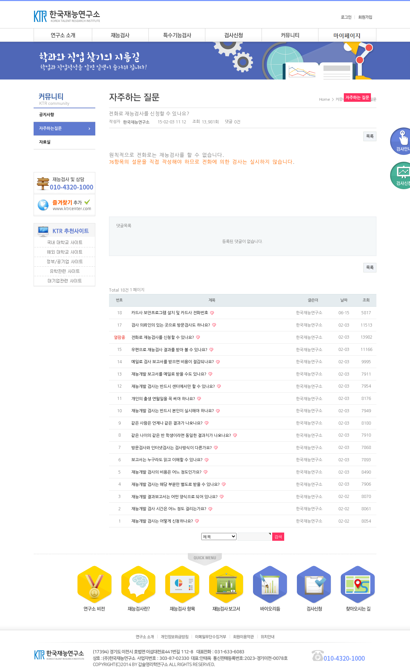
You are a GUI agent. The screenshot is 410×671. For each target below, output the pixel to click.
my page (347, 34)
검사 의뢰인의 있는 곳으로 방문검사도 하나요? (171, 325)
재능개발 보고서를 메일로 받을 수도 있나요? (169, 374)
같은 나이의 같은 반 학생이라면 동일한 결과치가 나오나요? (181, 436)
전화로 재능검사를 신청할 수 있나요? (163, 338)
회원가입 (365, 17)
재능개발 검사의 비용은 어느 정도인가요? (167, 472)
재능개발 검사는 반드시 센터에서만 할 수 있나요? (173, 387)
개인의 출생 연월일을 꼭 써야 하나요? (163, 398)
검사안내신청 (233, 34)
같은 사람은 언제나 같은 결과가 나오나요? (167, 423)
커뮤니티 (290, 34)
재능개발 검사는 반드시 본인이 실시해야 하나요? (173, 411)
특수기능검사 (176, 34)
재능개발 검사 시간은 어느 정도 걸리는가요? (169, 509)
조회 (366, 300)
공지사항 (46, 115)
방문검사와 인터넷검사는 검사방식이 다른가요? (172, 448)
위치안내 (267, 637)
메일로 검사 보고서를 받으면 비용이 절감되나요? (173, 362)
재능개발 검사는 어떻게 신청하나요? (162, 521)
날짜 (343, 300)
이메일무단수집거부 (210, 637)
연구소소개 (63, 34)
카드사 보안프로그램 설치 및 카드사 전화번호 (170, 313)
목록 (370, 136)
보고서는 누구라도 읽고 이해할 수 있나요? (167, 460)
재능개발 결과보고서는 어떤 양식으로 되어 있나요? (175, 497)
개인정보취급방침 (174, 637)
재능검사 (120, 34)
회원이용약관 (243, 637)
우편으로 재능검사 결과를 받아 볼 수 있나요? (169, 349)
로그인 (346, 17)
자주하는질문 (50, 128)
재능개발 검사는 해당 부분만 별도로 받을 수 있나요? (176, 485)
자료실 (44, 142)
